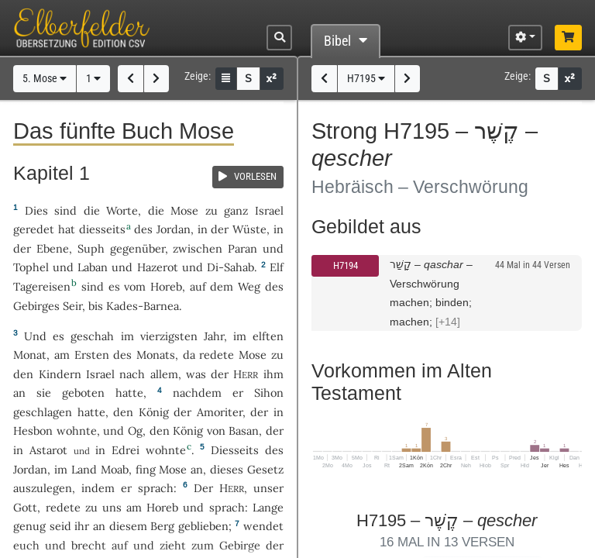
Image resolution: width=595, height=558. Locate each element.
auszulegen (42, 487)
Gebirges (36, 305)
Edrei (125, 450)
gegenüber (137, 248)
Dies (36, 210)
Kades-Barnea (142, 305)
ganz (236, 210)
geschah (92, 336)
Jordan (173, 229)
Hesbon (33, 430)
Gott (25, 507)
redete (216, 354)
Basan (244, 430)
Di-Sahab (230, 267)
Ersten (91, 354)
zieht (173, 545)
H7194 (345, 265)
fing (146, 469)
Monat (29, 354)
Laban (92, 267)
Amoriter (219, 412)
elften (268, 336)
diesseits (102, 229)
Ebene (52, 248)
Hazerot (157, 267)
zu (211, 210)
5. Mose (44, 78)
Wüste (249, 229)
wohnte (77, 430)
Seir (72, 305)
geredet (33, 229)
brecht (88, 545)
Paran (242, 248)
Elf (277, 267)
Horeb (166, 286)
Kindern (60, 374)
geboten (83, 392)
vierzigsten (169, 336)
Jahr (214, 336)
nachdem (197, 392)
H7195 (366, 78)
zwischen (197, 248)
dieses (226, 469)
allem (164, 374)
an (19, 392)
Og (135, 430)
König (154, 412)
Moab (115, 469)
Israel (269, 210)
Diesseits (235, 450)
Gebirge (239, 545)
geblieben (203, 525)
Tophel (31, 267)
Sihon (269, 392)
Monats (155, 354)
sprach (156, 487)
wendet (263, 525)
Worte (122, 210)
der (259, 412)
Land (84, 469)
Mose (184, 210)
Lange (268, 507)
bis (95, 305)
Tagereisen (42, 286)
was (196, 374)
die (156, 210)
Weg (249, 286)
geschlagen (42, 412)
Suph (91, 248)
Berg (162, 525)
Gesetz (265, 469)
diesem (128, 525)
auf (120, 545)
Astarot (48, 450)
